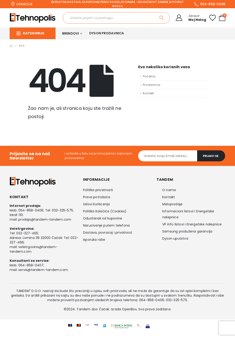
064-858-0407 (30, 265)
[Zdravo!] (189, 18)
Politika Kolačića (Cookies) (104, 211)
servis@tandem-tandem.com (43, 270)
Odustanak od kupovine (102, 218)
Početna (149, 76)
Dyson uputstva (175, 238)
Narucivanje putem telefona (106, 225)
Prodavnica (151, 85)
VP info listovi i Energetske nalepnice (192, 224)
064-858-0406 (30, 210)
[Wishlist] (212, 18)
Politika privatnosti (98, 190)
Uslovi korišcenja (96, 204)
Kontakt (148, 93)
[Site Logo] (33, 18)
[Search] (162, 17)
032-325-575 (62, 210)
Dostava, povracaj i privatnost (107, 232)
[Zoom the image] (121, 327)
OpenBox (129, 309)
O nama (169, 190)
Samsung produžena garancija (187, 231)
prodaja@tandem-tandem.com (44, 219)
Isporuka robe (94, 239)
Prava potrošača (96, 197)
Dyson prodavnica (106, 33)
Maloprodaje (172, 204)
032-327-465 (27, 233)
